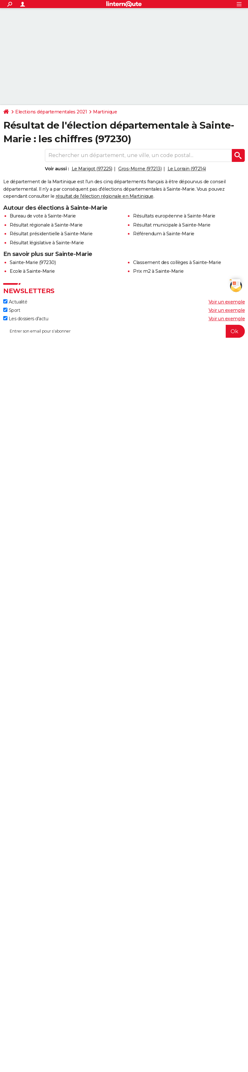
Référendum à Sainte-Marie (163, 234)
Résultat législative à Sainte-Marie (47, 243)
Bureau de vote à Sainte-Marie (43, 216)
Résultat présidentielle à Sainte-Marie (51, 234)
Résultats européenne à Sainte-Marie (174, 216)
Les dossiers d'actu (25, 319)
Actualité (15, 302)
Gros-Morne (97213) (139, 169)
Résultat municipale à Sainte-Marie (171, 225)
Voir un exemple (227, 302)
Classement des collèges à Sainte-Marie (177, 262)
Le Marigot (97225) (92, 169)
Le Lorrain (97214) (187, 169)
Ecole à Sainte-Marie (32, 271)
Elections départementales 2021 (51, 112)
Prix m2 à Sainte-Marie (158, 271)
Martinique (105, 112)
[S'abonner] (124, 331)
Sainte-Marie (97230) (33, 262)
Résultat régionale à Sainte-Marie (46, 225)
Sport (11, 310)
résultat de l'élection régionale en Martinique (104, 196)
